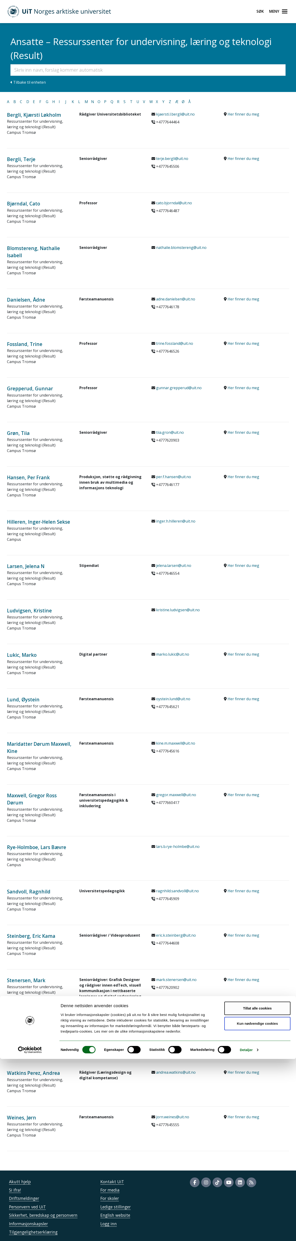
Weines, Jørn (21, 1117)
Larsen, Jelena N (25, 566)
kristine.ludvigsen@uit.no (178, 609)
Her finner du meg (243, 114)
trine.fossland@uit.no (174, 343)
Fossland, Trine (24, 344)
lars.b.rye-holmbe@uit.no (178, 846)
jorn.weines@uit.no (172, 1116)
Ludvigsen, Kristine (29, 610)
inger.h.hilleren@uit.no (175, 521)
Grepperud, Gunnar (30, 388)
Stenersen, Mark (26, 980)
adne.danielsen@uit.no (175, 299)
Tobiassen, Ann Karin (31, 1028)
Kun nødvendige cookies (257, 1205)
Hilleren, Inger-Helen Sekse (38, 522)
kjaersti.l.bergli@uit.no (175, 114)
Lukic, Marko (22, 655)
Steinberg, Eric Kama (31, 936)
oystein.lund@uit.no (173, 698)
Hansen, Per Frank (28, 477)
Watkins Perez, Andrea (33, 1073)
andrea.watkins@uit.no (176, 1072)
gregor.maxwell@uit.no (176, 794)
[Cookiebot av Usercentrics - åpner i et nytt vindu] (30, 1232)
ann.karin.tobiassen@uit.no (180, 1027)
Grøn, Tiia (18, 433)
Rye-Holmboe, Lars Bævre (36, 847)
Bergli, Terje (21, 159)
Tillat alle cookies (257, 1190)
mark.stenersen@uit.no (176, 979)
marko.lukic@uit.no (172, 654)
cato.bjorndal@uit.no (174, 202)
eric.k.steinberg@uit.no (176, 935)
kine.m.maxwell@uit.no (175, 743)
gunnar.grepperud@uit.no (179, 387)
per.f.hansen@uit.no (173, 476)
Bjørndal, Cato (23, 203)
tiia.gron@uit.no (170, 432)
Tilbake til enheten (28, 82)
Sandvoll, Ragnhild (28, 891)
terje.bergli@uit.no (172, 158)
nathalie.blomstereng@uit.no (181, 247)
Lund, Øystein (23, 699)
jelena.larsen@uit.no (173, 565)
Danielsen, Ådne (26, 299)
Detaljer (246, 1232)
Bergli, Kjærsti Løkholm (34, 115)
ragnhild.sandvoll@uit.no (177, 890)
